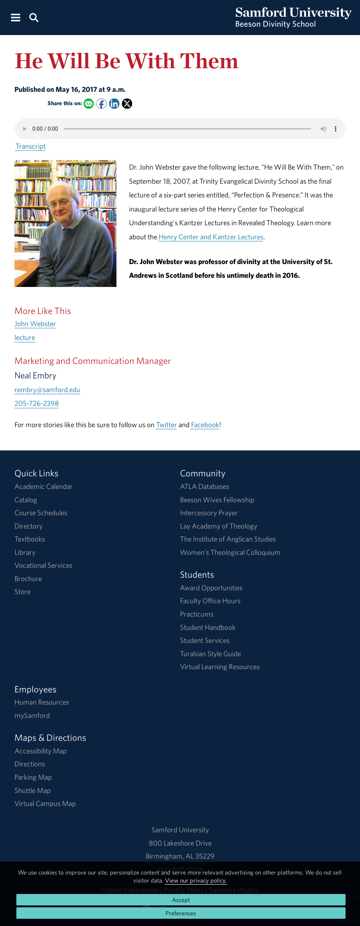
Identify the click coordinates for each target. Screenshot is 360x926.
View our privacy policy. (196, 880)
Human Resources (41, 702)
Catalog (25, 499)
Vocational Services (43, 565)
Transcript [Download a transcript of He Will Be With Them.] (31, 146)
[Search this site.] (34, 17)
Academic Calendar (43, 486)
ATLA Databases (204, 486)
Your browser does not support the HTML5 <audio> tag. (180, 129)
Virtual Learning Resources (220, 666)
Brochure (28, 578)
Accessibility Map (40, 750)
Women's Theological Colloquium (230, 552)
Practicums (196, 613)
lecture (24, 337)
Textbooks (29, 538)
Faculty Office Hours (210, 600)
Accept (181, 900)
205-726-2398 (36, 403)
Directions (29, 763)
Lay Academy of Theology (218, 525)
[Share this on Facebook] (101, 104)
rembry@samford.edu (47, 389)
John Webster (35, 323)
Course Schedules (40, 512)
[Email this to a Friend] (88, 104)
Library (24, 552)
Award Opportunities (211, 587)
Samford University (180, 829)
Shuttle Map (32, 790)
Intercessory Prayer (209, 512)
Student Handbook (208, 627)
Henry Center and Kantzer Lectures (211, 236)
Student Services (204, 640)
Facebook (205, 424)
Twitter (166, 424)
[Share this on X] (127, 104)
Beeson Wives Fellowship (217, 499)
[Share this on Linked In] (114, 104)
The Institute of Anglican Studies (228, 538)
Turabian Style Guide (210, 653)
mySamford (32, 715)
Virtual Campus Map (45, 803)
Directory (28, 525)
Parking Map (33, 777)
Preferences (181, 913)
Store (22, 591)
